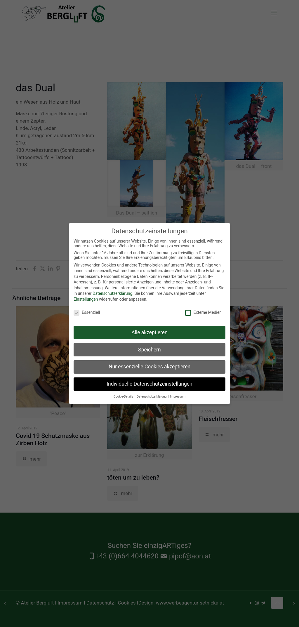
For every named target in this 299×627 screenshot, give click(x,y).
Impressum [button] (177, 396)
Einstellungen (86, 298)
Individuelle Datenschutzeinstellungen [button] (149, 383)
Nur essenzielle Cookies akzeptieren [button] (149, 366)
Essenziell (87, 311)
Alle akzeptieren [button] (149, 332)
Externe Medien (203, 311)
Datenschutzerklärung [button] (152, 396)
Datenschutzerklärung (112, 292)
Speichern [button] (149, 349)
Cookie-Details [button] (124, 396)
